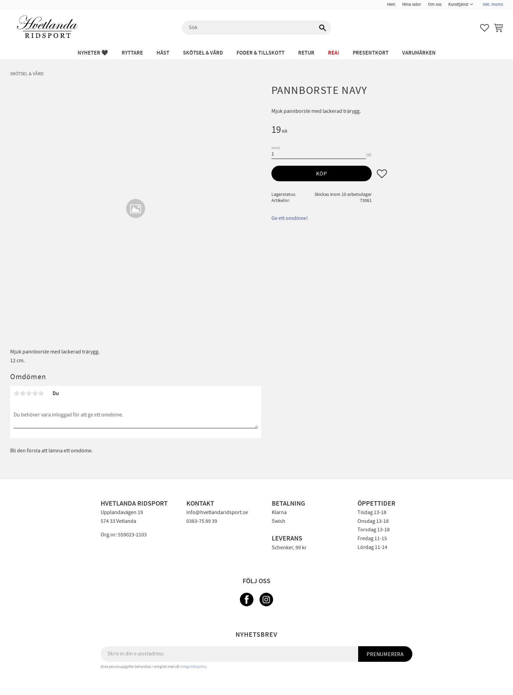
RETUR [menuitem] (306, 53)
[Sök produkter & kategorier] (256, 28)
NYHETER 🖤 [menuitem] (93, 53)
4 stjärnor (35, 393)
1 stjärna (17, 393)
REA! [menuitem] (333, 53)
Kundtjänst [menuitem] (458, 4)
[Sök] (322, 28)
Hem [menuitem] (391, 4)
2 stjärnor (23, 393)
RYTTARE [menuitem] (132, 53)
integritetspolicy (194, 666)
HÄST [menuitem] (163, 53)
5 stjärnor (41, 393)
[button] (484, 27)
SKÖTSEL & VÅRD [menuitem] (203, 53)
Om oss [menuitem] (435, 4)
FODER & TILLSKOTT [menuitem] (261, 53)
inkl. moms (493, 4)
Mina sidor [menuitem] (411, 4)
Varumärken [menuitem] (419, 53)
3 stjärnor (29, 393)
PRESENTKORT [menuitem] (371, 53)
